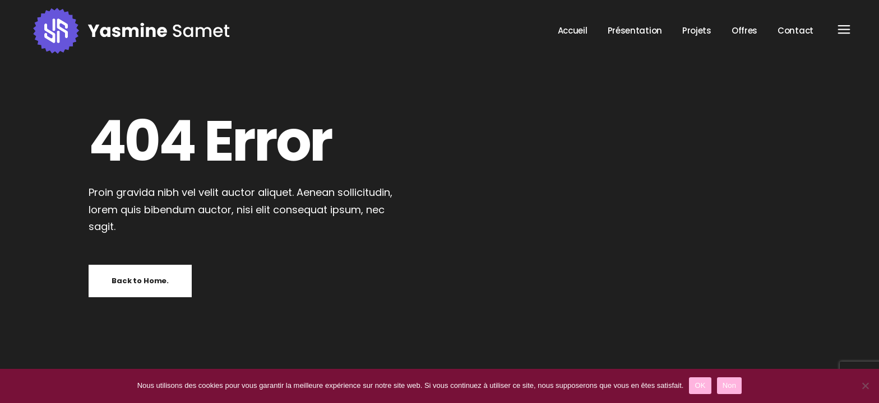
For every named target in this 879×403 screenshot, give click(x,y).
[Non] (865, 385)
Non (730, 385)
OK (700, 385)
